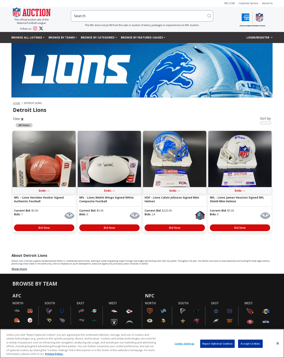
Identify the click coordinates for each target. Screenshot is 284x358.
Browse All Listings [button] (26, 37)
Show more (19, 269)
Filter (18, 119)
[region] (142, 343)
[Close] (277, 343)
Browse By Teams (62, 37)
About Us (267, 3)
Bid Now (44, 228)
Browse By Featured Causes (142, 37)
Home (16, 103)
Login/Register (258, 37)
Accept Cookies (250, 343)
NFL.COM (229, 3)
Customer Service (248, 3)
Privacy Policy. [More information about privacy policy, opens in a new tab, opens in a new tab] (54, 354)
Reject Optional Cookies (217, 343)
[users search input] (142, 16)
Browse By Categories (98, 37)
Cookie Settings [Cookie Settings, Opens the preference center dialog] (184, 343)
